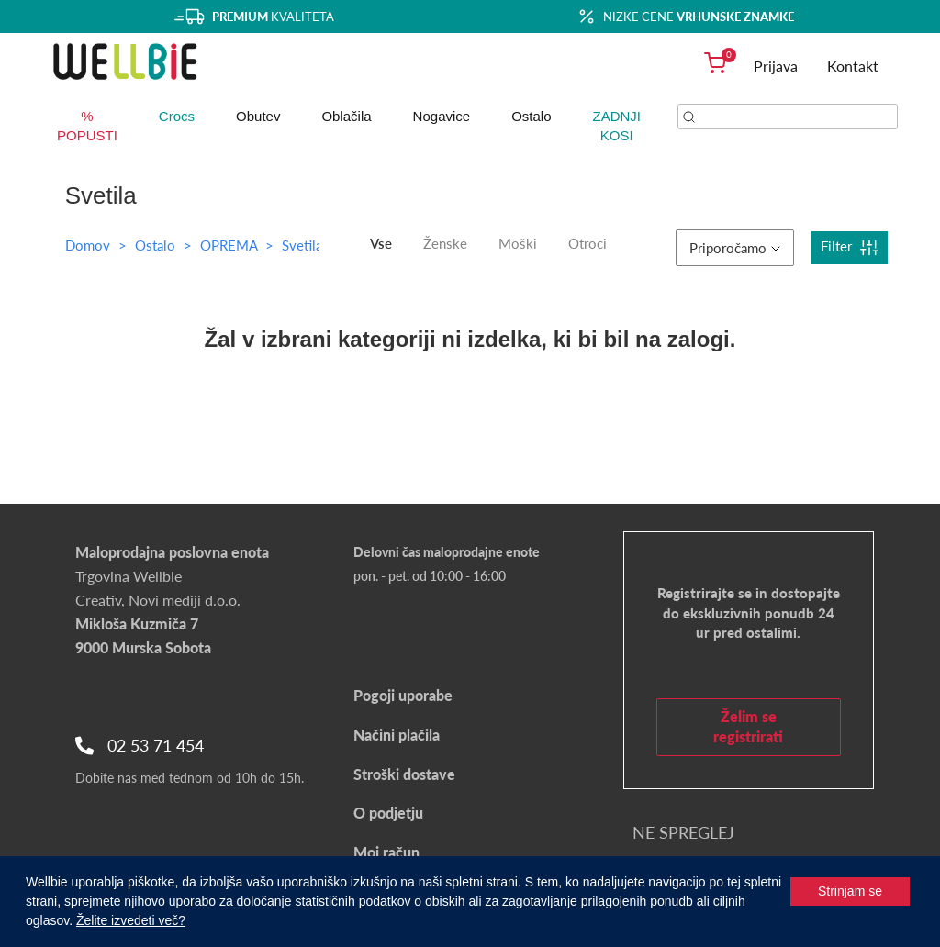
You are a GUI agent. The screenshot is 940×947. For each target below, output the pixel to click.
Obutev (258, 116)
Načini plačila (396, 734)
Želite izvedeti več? (130, 920)
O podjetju (388, 812)
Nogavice (442, 116)
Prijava (776, 65)
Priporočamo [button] (734, 248)
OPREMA (230, 245)
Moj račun (386, 852)
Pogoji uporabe (403, 695)
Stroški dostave (404, 774)
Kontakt (852, 65)
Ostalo (531, 116)
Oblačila (346, 116)
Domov (87, 245)
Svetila (302, 245)
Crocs (177, 116)
